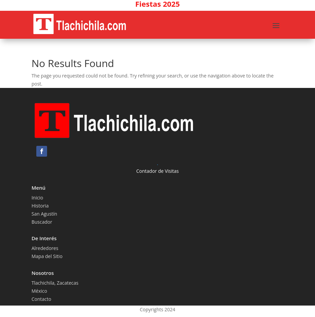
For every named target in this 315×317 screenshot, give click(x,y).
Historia (40, 205)
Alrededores (45, 248)
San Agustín (44, 214)
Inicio (37, 197)
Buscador (42, 222)
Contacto (41, 299)
